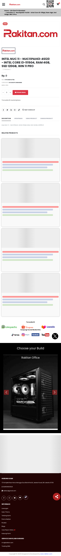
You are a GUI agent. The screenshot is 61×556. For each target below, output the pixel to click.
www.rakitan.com (46, 554)
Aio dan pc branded (17, 11)
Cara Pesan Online (7, 530)
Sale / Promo (6, 512)
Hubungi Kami (6, 533)
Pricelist (4, 523)
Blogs (3, 526)
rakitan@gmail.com (9, 491)
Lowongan (5, 508)
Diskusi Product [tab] (46, 118)
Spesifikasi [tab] (18, 118)
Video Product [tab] (31, 118)
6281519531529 (8, 487)
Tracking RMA (6, 546)
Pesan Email (20, 92)
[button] (44, 5)
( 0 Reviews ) (7, 69)
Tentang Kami (6, 515)
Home (6, 11)
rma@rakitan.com (7, 543)
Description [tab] (6, 118)
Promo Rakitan (6, 519)
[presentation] (6, 392)
